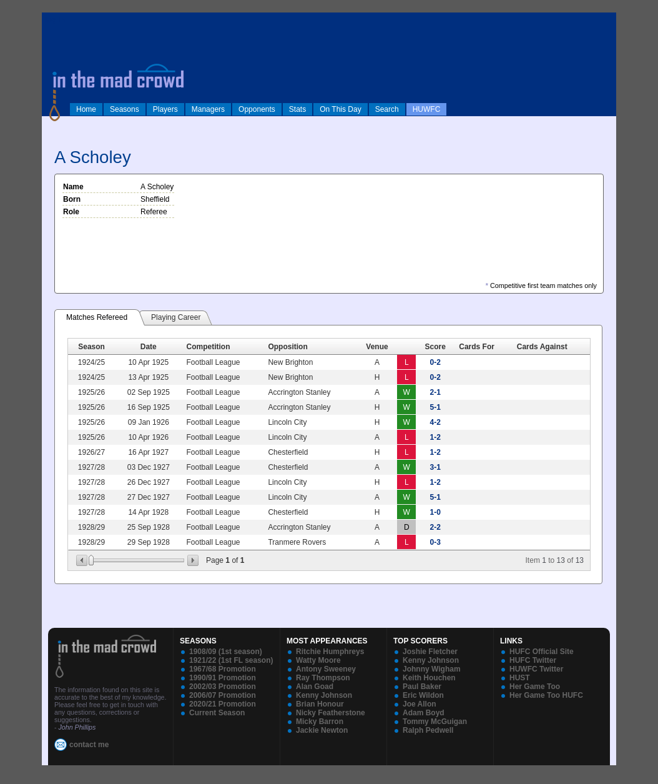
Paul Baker (422, 686)
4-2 (435, 422)
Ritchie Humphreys (330, 651)
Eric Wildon (423, 695)
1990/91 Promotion (222, 677)
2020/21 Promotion (222, 704)
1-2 (435, 437)
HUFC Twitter (532, 660)
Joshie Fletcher (430, 651)
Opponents (256, 109)
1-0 (435, 512)
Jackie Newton (322, 730)
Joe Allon (419, 704)
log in (55, 20)
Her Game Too (534, 686)
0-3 (435, 542)
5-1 (435, 407)
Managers (208, 109)
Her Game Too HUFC (546, 695)
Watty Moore (318, 660)
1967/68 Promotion (222, 669)
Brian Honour (320, 704)
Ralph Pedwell (428, 730)
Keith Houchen (429, 677)
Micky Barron (319, 721)
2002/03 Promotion (222, 686)
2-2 (435, 527)
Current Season (217, 712)
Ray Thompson (323, 677)
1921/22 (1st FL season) (231, 660)
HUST (519, 677)
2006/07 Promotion (222, 695)
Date (148, 346)
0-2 (435, 362)
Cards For (476, 346)
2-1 (435, 392)
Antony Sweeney (326, 669)
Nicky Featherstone (330, 712)
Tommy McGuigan (435, 721)
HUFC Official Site (541, 651)
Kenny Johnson (324, 695)
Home (86, 109)
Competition (208, 346)
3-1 (435, 467)
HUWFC (427, 109)
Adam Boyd (423, 712)
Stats (297, 109)
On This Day (340, 109)
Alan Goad (314, 686)
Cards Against (542, 346)
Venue (377, 346)
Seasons (124, 109)
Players (165, 109)
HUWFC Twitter (536, 669)
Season (91, 346)
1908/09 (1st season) (225, 651)
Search (387, 109)
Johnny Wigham (432, 669)
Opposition (287, 346)
